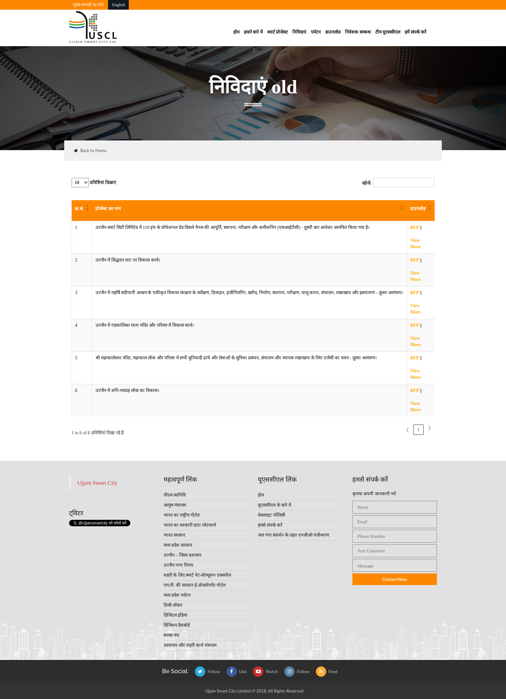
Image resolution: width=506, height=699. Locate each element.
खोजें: (367, 183)
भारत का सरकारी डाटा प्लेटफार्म (190, 525)
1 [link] (418, 429)
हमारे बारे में (253, 32)
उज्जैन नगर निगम (178, 565)
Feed (327, 671)
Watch (265, 671)
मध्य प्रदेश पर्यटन (177, 595)
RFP (414, 227)
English (118, 4)
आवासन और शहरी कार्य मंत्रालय (190, 645)
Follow (207, 671)
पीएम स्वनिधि (175, 495)
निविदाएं (299, 32)
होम (236, 32)
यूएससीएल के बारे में (274, 505)
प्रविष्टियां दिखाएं (94, 182)
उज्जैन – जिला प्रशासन (183, 555)
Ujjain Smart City (97, 482)
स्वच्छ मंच (171, 635)
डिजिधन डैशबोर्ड (177, 625)
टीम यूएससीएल (387, 32)
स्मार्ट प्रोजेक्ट (277, 32)
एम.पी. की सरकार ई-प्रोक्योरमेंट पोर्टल (195, 585)
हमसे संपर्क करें (270, 525)
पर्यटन (316, 32)
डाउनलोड (332, 32)
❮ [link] (408, 429)
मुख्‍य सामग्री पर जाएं (88, 4)
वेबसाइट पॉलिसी (271, 515)
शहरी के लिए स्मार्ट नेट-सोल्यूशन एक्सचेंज (197, 575)
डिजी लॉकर (173, 605)
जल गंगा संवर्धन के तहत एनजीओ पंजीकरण (293, 535)
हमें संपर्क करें (415, 32)
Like (237, 671)
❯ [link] (429, 428)
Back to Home (90, 151)
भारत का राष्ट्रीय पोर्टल (182, 515)
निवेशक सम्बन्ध (358, 32)
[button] (87, 207)
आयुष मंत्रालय (175, 505)
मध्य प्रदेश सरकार (178, 545)
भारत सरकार (175, 535)
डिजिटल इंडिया (176, 615)
